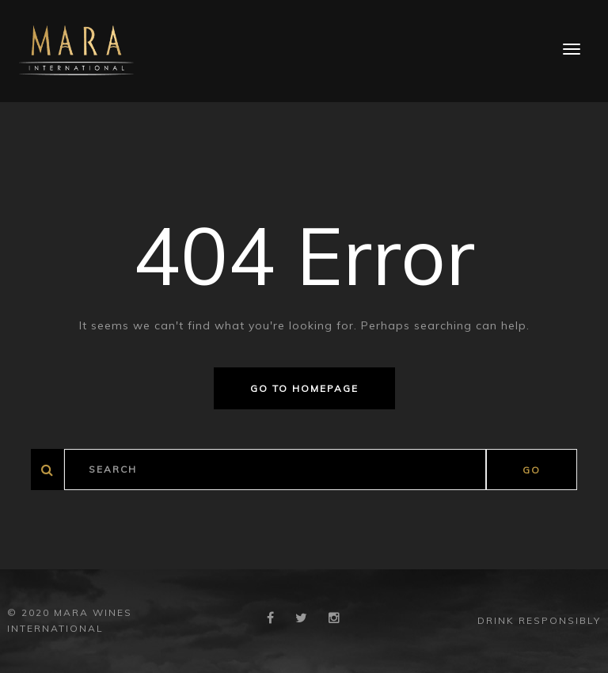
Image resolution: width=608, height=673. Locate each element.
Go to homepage (304, 388)
